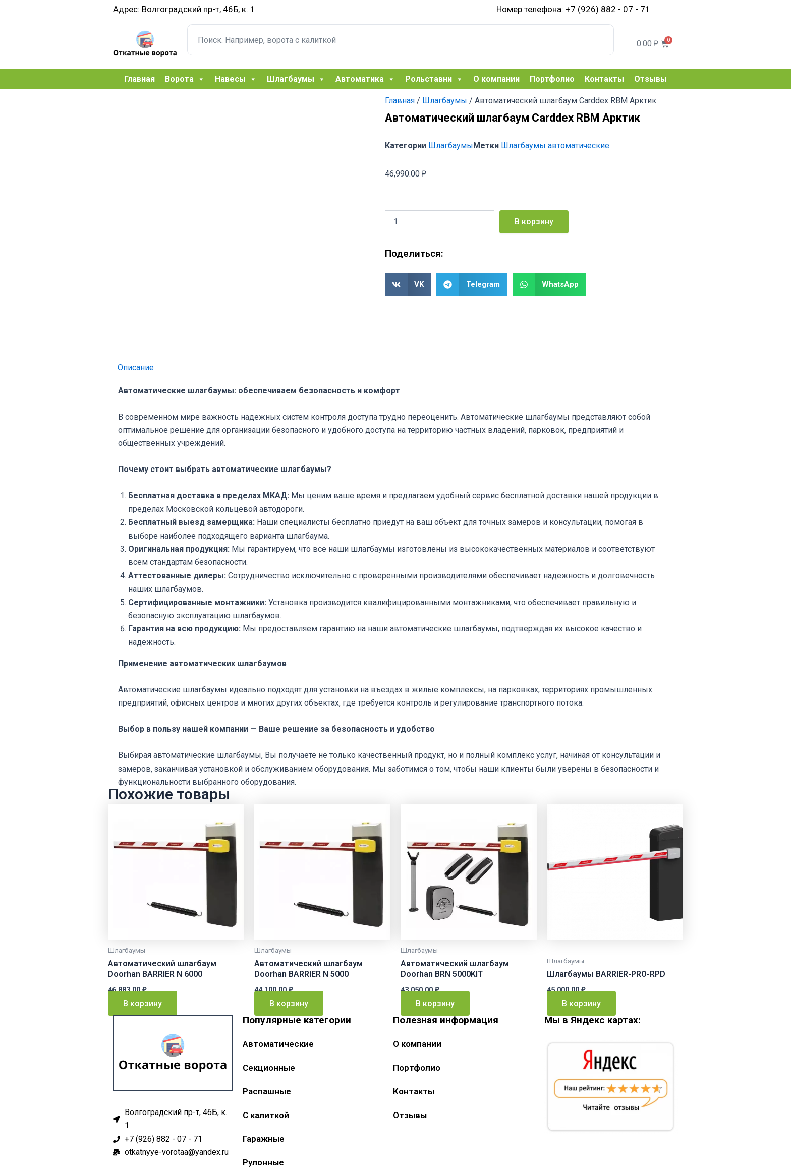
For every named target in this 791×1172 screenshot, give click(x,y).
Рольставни (434, 79)
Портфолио (552, 79)
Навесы (236, 79)
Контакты (604, 79)
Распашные (267, 1091)
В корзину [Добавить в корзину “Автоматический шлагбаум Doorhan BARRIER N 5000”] (288, 1003)
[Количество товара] (439, 221)
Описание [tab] (136, 367)
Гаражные (264, 1139)
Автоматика (365, 79)
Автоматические (278, 1044)
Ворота (185, 79)
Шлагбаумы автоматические (555, 145)
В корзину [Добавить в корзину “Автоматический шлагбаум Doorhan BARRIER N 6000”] (142, 1003)
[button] (408, 284)
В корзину (534, 221)
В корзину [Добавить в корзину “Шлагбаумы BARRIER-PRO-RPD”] (581, 1003)
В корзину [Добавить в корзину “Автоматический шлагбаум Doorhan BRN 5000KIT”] (435, 1003)
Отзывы (650, 79)
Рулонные (263, 1162)
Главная (139, 79)
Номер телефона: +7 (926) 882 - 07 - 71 (573, 9)
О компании (496, 79)
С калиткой (266, 1115)
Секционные (269, 1068)
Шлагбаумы (296, 79)
